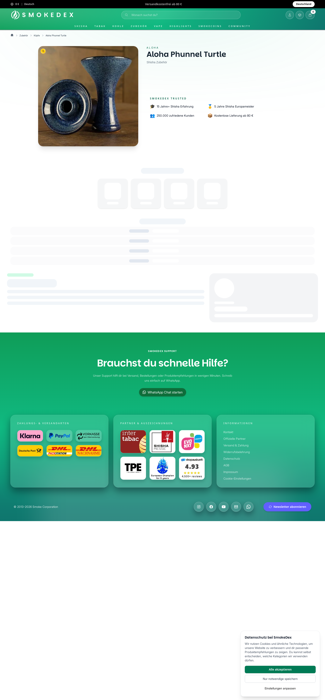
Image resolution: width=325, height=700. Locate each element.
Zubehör (139, 26)
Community (240, 26)
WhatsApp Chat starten (162, 392)
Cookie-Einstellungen (238, 478)
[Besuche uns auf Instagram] (199, 507)
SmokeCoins (210, 26)
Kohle (118, 26)
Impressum (231, 472)
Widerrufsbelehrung (237, 452)
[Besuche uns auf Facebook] (211, 507)
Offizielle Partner (234, 439)
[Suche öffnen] (181, 15)
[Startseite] (43, 15)
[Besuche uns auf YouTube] (224, 507)
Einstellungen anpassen (280, 688)
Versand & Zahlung (236, 445)
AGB (226, 465)
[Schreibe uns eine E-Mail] (236, 507)
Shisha (81, 26)
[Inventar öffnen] (300, 15)
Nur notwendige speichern (280, 679)
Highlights (181, 26)
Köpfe (38, 35)
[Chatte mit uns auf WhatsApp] (248, 507)
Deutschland (303, 4)
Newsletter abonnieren (287, 507)
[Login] (290, 15)
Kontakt (228, 432)
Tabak (100, 26)
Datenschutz (231, 459)
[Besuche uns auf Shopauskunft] (192, 468)
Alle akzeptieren (280, 669)
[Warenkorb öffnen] (310, 15)
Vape (158, 26)
